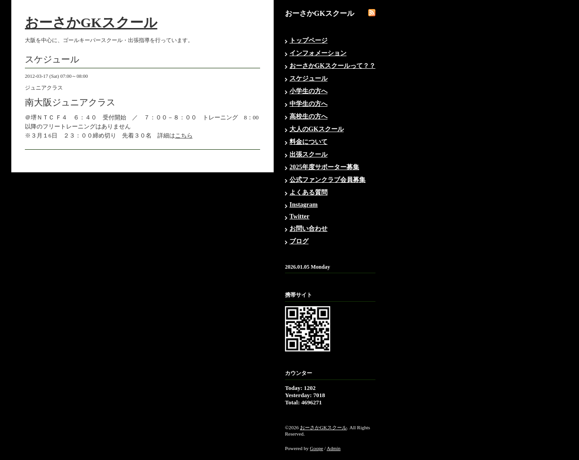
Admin (334, 448)
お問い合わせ (308, 228)
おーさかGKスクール (91, 22)
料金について (308, 141)
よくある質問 (308, 192)
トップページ (308, 40)
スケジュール (308, 78)
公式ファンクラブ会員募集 (327, 179)
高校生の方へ (308, 116)
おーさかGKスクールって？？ (332, 65)
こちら (184, 135)
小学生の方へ (308, 91)
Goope (316, 448)
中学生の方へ (308, 103)
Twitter (299, 216)
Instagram (304, 204)
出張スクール (308, 154)
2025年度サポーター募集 (324, 167)
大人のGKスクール (317, 129)
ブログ (299, 241)
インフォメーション (318, 53)
